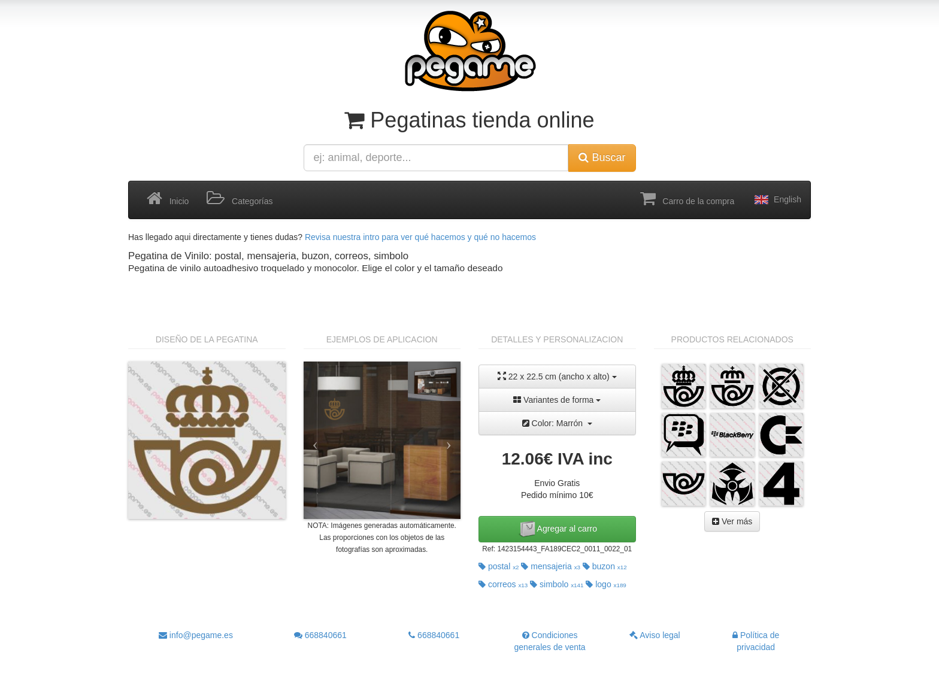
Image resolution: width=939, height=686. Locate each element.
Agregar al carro (557, 529)
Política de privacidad (755, 641)
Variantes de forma (557, 400)
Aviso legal (654, 635)
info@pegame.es (196, 635)
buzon (605, 566)
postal (498, 566)
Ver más (732, 521)
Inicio (168, 198)
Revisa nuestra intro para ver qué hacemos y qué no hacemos (420, 237)
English (776, 200)
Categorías (239, 198)
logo (606, 584)
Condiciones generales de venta (550, 641)
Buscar (601, 157)
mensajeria (550, 566)
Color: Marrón (557, 423)
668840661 (320, 635)
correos (503, 584)
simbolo (556, 584)
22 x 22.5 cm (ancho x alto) (557, 376)
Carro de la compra (687, 198)
